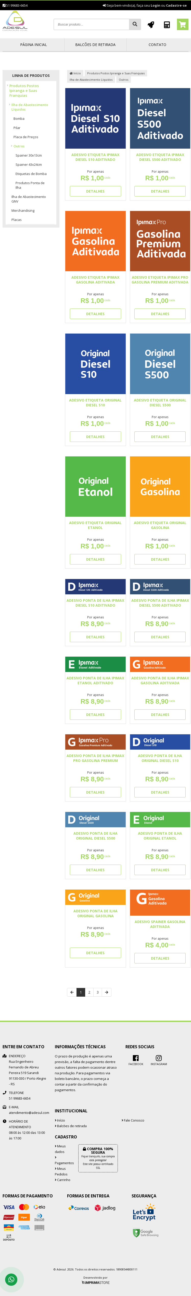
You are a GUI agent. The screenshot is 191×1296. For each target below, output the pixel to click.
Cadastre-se (176, 5)
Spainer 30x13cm (29, 155)
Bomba (19, 118)
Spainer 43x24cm (29, 164)
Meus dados (60, 1149)
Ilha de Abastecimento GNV (28, 199)
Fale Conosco (133, 1120)
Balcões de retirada (95, 44)
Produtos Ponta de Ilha (30, 185)
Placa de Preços (26, 137)
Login (155, 5)
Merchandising (22, 210)
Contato (157, 44)
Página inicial (33, 44)
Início (75, 73)
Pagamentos (63, 1160)
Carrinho (62, 1180)
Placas (16, 219)
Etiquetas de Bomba (31, 173)
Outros (19, 146)
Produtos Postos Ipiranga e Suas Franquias (24, 90)
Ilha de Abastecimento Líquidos (29, 107)
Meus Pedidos (61, 1171)
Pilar (17, 127)
